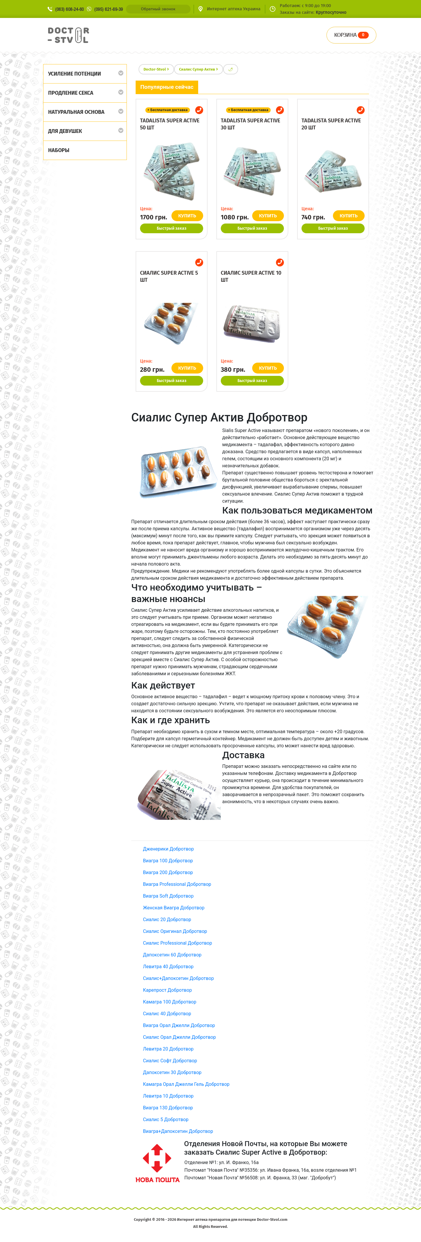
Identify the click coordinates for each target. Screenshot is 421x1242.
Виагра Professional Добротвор (177, 884)
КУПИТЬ (188, 216)
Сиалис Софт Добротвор (170, 1060)
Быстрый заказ (171, 228)
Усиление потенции (74, 74)
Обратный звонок (158, 8)
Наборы (58, 150)
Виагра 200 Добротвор (168, 872)
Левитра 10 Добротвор (168, 1096)
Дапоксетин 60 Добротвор (172, 955)
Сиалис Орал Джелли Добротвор (179, 1037)
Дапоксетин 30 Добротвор (172, 1072)
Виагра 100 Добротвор (168, 860)
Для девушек (65, 131)
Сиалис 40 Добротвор (167, 1013)
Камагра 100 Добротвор (169, 1002)
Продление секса (70, 93)
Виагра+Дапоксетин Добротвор (178, 1131)
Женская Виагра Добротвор (174, 908)
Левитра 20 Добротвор (168, 1049)
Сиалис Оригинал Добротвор (175, 931)
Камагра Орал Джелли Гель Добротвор (186, 1084)
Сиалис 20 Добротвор (167, 919)
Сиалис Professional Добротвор (177, 943)
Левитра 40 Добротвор (168, 966)
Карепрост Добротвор (167, 990)
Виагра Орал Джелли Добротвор (179, 1025)
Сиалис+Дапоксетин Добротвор (178, 978)
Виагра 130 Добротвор (168, 1108)
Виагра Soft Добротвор (168, 896)
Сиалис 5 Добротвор (165, 1119)
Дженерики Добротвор (168, 849)
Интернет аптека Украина (233, 8)
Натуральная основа (76, 112)
